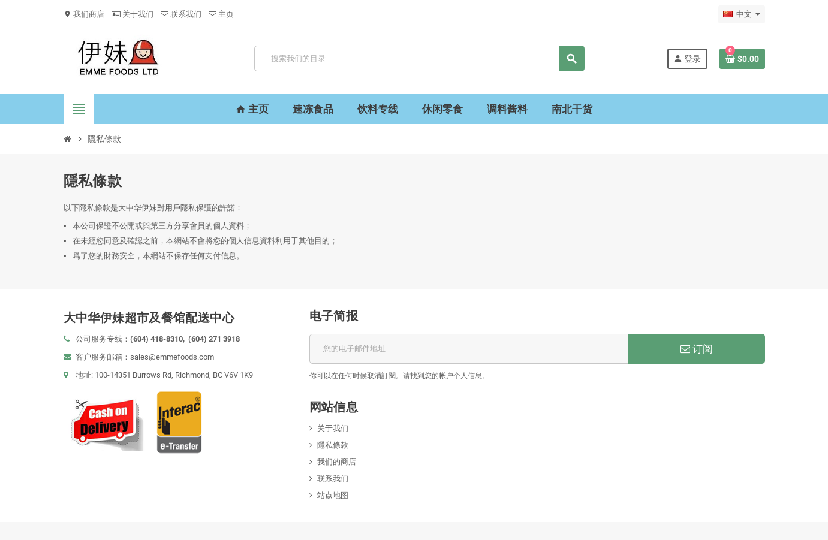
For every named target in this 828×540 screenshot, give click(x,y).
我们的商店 (336, 461)
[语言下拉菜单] (741, 14)
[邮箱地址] (469, 349)
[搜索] (419, 58)
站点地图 (332, 495)
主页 (221, 14)
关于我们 (132, 14)
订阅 (696, 349)
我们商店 (84, 14)
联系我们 (181, 14)
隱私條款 (332, 445)
